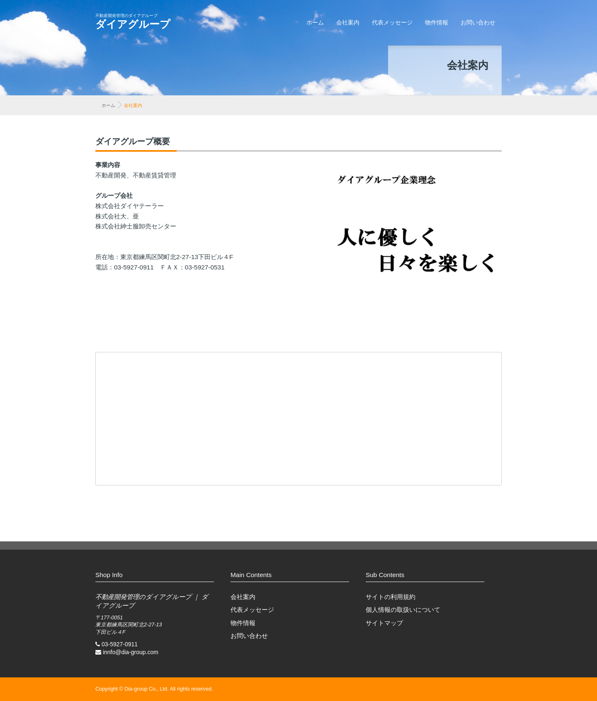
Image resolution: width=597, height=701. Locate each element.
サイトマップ (384, 622)
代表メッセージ (392, 22)
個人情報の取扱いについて (403, 609)
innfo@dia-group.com (130, 652)
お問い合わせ (478, 22)
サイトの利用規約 (390, 596)
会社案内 (347, 22)
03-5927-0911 (120, 644)
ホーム (315, 22)
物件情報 (436, 22)
